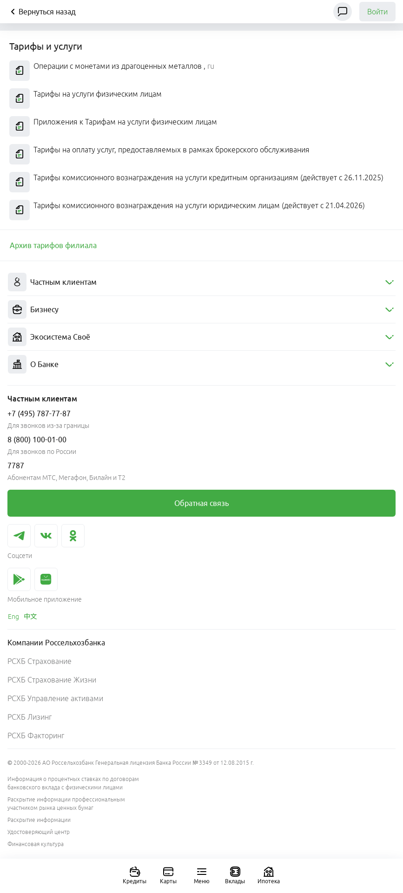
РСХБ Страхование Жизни (51, 680)
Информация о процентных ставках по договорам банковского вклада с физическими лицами (73, 783)
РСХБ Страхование (39, 661)
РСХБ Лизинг (29, 717)
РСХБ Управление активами (55, 698)
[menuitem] (201, 282)
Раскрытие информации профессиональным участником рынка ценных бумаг (66, 803)
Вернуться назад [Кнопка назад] (41, 11)
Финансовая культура (35, 844)
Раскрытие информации (39, 820)
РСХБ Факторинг (35, 735)
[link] (53, 245)
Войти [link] (377, 11)
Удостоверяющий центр (38, 832)
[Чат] (342, 11)
